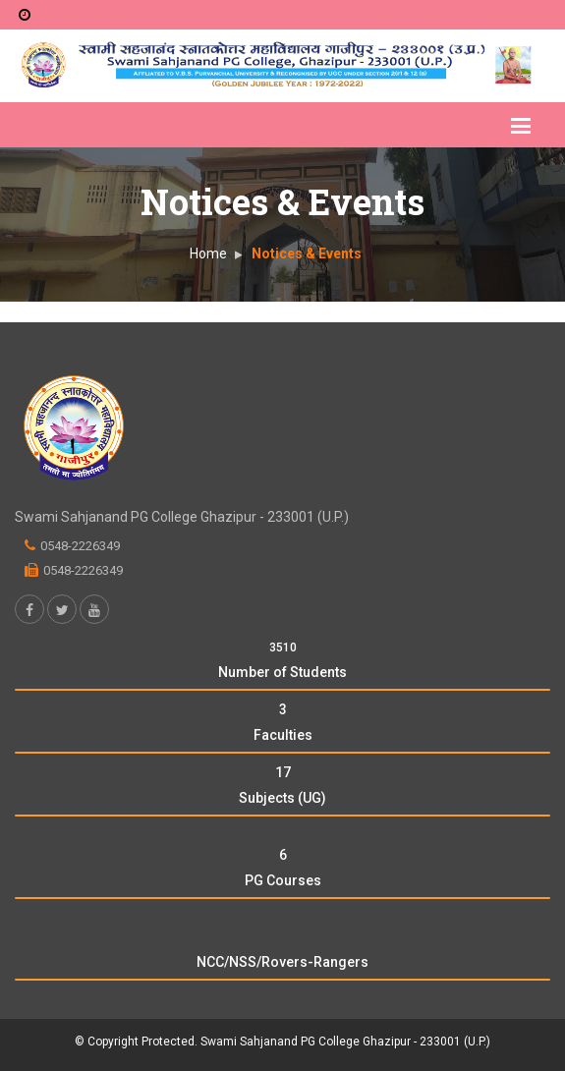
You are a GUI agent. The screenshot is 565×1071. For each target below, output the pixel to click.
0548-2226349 (80, 545)
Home (208, 253)
